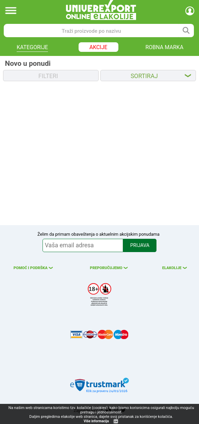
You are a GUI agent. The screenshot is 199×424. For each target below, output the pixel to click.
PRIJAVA (139, 245)
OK (116, 421)
